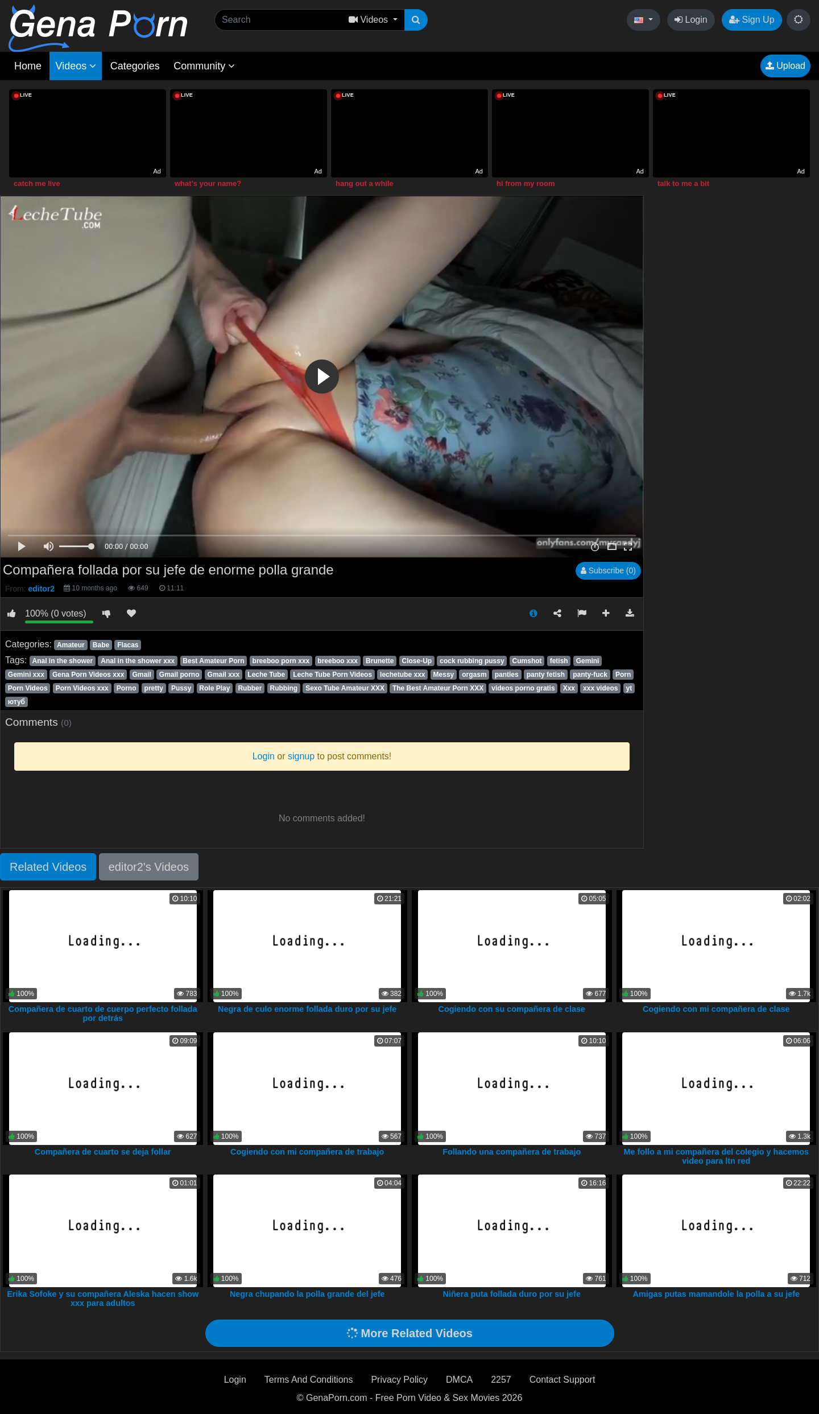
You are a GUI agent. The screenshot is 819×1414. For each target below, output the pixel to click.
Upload (785, 66)
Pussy (181, 688)
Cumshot (527, 661)
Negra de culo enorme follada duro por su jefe (307, 1009)
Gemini (587, 661)
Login (691, 19)
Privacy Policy (399, 1379)
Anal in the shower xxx (138, 661)
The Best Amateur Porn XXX (437, 688)
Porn (623, 675)
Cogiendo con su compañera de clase (512, 1009)
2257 (501, 1379)
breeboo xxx (337, 661)
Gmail (141, 675)
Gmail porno (179, 675)
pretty (153, 688)
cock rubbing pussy (472, 661)
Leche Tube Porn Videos (332, 675)
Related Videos (48, 867)
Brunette (380, 661)
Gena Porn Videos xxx (88, 675)
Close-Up (417, 661)
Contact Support (562, 1379)
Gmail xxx (224, 675)
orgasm (474, 675)
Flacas (127, 645)
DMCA (459, 1379)
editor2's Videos (149, 867)
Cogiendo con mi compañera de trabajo (307, 1151)
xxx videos (600, 688)
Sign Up (751, 19)
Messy (443, 675)
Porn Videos (28, 688)
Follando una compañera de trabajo (511, 1151)
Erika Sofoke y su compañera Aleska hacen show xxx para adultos (102, 1298)
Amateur (71, 645)
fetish (559, 661)
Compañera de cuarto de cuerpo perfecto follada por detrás (103, 1013)
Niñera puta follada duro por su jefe (512, 1294)
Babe (101, 645)
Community (204, 66)
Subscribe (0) (608, 570)
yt (629, 688)
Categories (135, 66)
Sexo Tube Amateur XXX (344, 688)
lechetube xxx (402, 675)
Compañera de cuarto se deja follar (103, 1151)
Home (28, 66)
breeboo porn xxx (281, 661)
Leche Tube (266, 675)
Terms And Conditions (308, 1379)
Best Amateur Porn (213, 661)
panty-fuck (590, 675)
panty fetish (546, 675)
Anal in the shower (62, 661)
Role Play (214, 688)
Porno (126, 688)
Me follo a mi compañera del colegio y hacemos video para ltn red (716, 1156)
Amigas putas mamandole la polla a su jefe (716, 1294)
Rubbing (283, 688)
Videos (75, 66)
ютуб (16, 702)
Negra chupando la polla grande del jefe (307, 1294)
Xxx (569, 688)
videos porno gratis (523, 688)
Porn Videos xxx (82, 688)
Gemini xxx (26, 675)
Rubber (250, 688)
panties (507, 675)
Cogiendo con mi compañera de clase (716, 1009)
